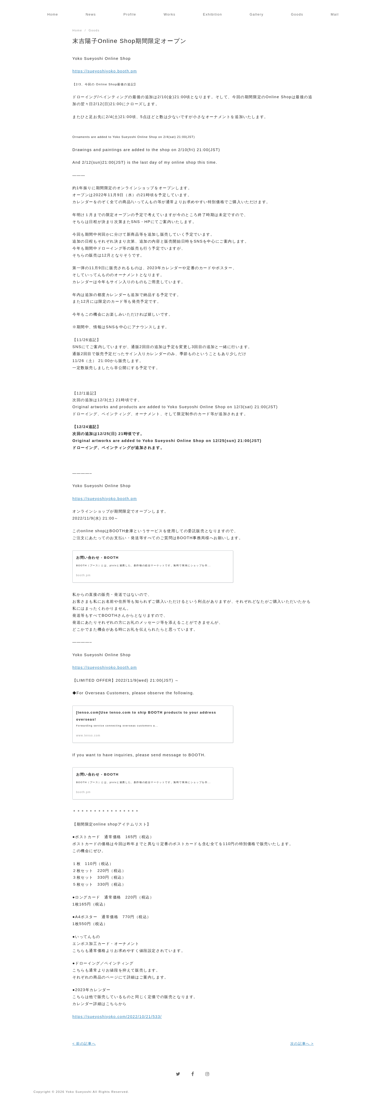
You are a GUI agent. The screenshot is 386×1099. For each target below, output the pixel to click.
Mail (335, 14)
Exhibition (212, 14)
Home (52, 14)
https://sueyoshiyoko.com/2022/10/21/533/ (117, 1017)
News (91, 14)
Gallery (256, 14)
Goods (297, 14)
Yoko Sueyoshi (79, 1092)
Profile (129, 14)
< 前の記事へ (84, 1044)
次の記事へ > (302, 1044)
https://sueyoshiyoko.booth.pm (104, 71)
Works (169, 14)
